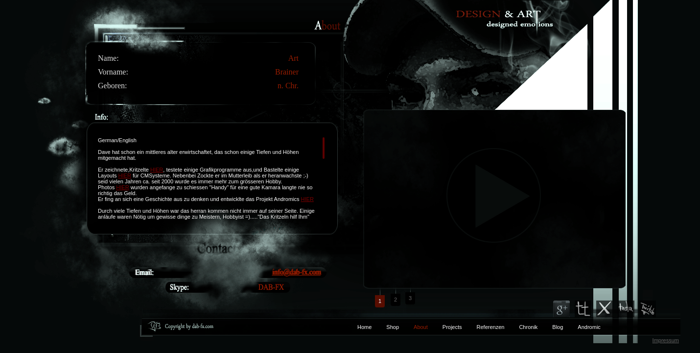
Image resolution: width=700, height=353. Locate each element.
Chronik (528, 327)
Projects (452, 327)
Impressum (666, 340)
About (421, 327)
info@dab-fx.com (296, 272)
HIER (156, 170)
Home (364, 327)
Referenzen (483, 327)
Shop (392, 327)
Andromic (589, 327)
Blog (557, 327)
